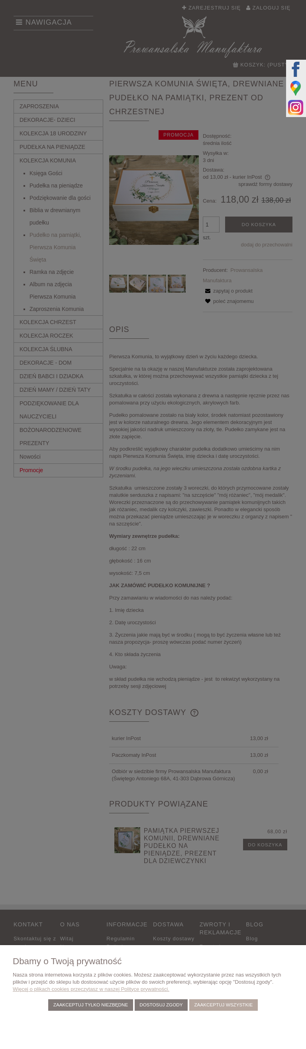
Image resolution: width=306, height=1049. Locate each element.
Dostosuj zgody (160, 1004)
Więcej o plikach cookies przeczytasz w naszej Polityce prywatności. (91, 989)
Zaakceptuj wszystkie (223, 1004)
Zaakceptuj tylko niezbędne (90, 1004)
